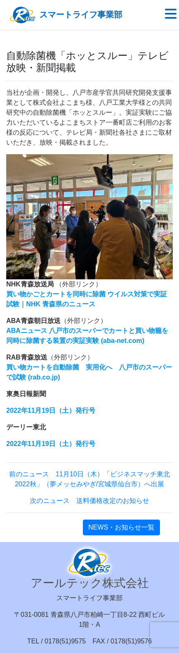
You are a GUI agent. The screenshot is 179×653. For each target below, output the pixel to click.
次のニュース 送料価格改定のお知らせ (89, 500)
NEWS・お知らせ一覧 (121, 527)
